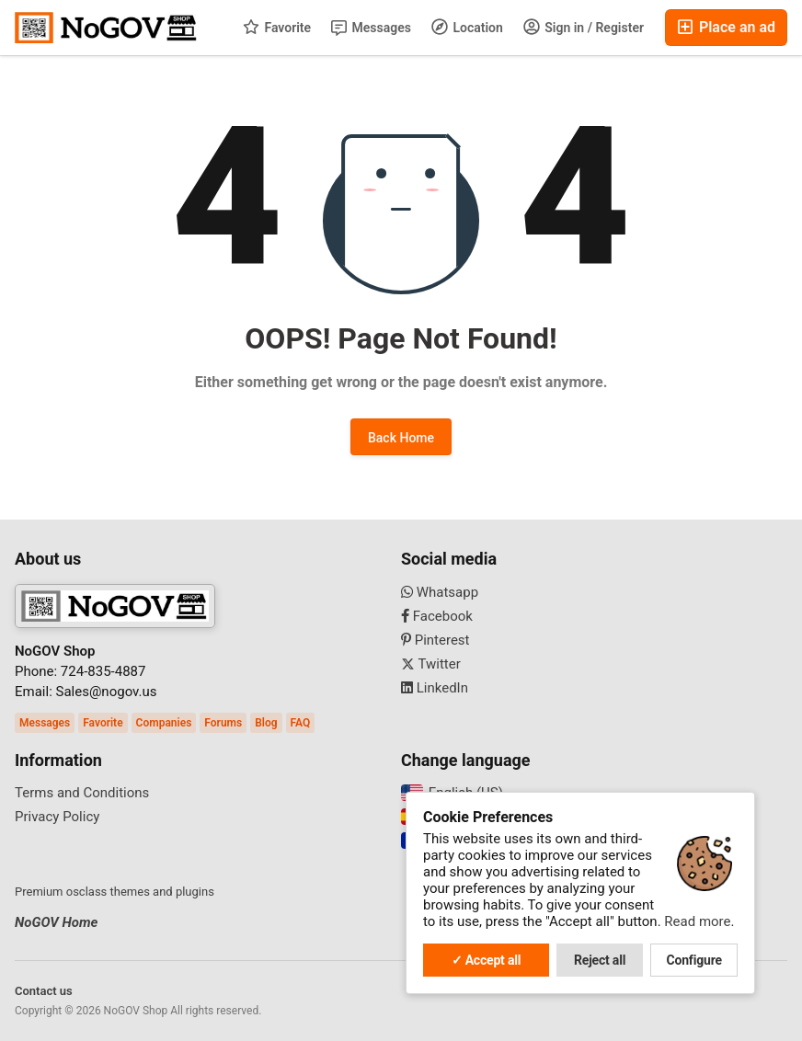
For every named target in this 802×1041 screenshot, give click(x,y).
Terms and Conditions (82, 792)
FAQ (301, 722)
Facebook (437, 616)
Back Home (401, 437)
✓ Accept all (486, 960)
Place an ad (726, 27)
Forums (223, 722)
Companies (164, 722)
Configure (694, 960)
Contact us (44, 991)
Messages (371, 28)
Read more (697, 921)
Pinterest (435, 640)
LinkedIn (434, 688)
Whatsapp (439, 592)
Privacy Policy (57, 816)
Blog (266, 722)
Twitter (431, 664)
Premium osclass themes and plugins (114, 891)
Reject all (599, 960)
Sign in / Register (583, 26)
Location (467, 26)
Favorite (277, 26)
